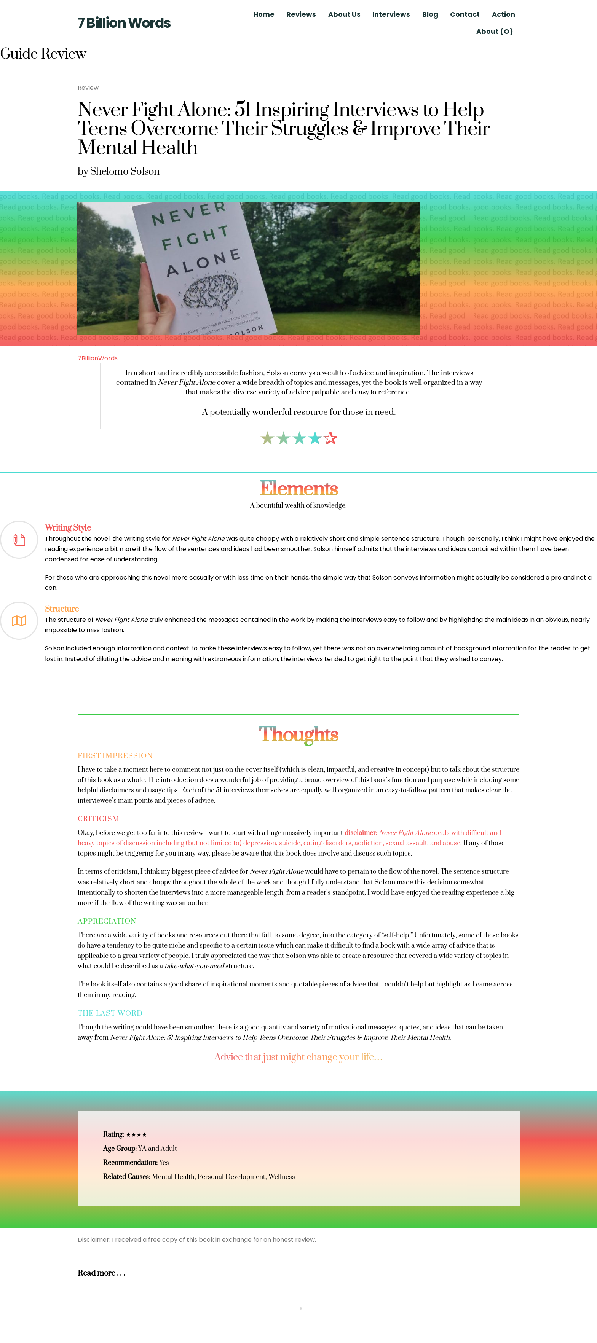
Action (503, 14)
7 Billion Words (124, 23)
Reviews (301, 14)
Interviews (391, 14)
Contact (465, 14)
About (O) (494, 31)
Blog (430, 14)
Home (264, 14)
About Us (344, 14)
